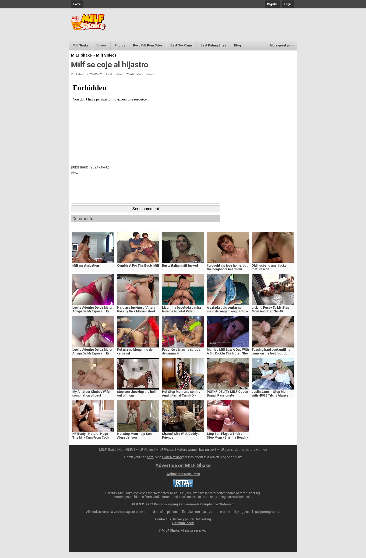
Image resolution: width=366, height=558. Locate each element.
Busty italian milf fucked (180, 271)
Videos (101, 45)
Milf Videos (106, 55)
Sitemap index (183, 528)
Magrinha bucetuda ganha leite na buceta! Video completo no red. (181, 316)
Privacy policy (183, 525)
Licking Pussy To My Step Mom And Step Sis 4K (270, 315)
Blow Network (172, 463)
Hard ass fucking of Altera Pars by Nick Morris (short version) (136, 316)
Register (272, 4)
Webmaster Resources (183, 479)
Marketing (203, 525)
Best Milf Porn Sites (147, 45)
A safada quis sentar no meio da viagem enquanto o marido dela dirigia (227, 316)
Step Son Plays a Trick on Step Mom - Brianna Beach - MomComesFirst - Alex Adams (227, 444)
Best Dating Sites (213, 45)
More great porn (282, 45)
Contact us (163, 525)
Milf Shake (80, 45)
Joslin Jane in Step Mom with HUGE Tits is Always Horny (270, 401)
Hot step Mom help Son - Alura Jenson (135, 441)
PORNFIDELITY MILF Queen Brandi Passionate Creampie (227, 401)
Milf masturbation (85, 271)
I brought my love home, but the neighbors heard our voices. (227, 274)
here (150, 463)
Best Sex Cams (181, 45)
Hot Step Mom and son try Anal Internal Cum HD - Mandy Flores (181, 401)
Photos (120, 45)
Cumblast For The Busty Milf (138, 271)
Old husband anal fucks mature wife (269, 273)
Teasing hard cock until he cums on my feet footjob (271, 357)
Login (288, 4)
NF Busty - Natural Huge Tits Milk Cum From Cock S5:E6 (90, 443)
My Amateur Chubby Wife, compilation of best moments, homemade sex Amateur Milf (91, 402)
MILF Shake (81, 55)
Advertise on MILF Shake (183, 471)
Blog (237, 45)
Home (77, 4)
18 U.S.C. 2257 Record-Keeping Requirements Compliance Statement (183, 510)
